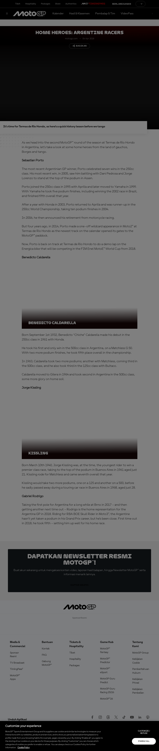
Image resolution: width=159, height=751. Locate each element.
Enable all (144, 741)
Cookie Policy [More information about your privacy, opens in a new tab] (24, 748)
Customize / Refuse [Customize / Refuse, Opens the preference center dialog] (144, 732)
